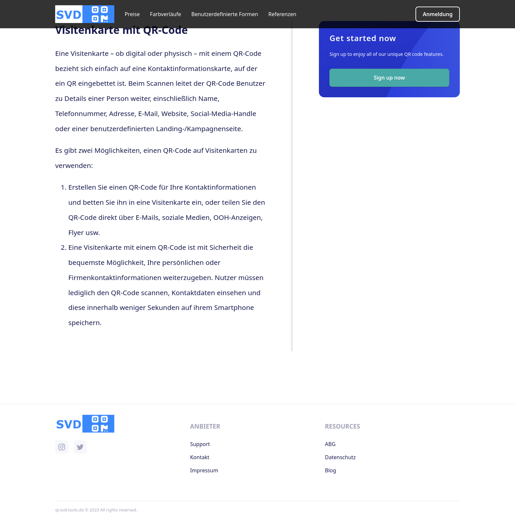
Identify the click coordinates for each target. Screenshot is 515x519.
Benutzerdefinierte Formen (224, 14)
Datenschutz (340, 457)
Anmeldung (438, 14)
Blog (330, 470)
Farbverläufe (165, 14)
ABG (330, 444)
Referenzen (282, 14)
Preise (132, 14)
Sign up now (389, 77)
